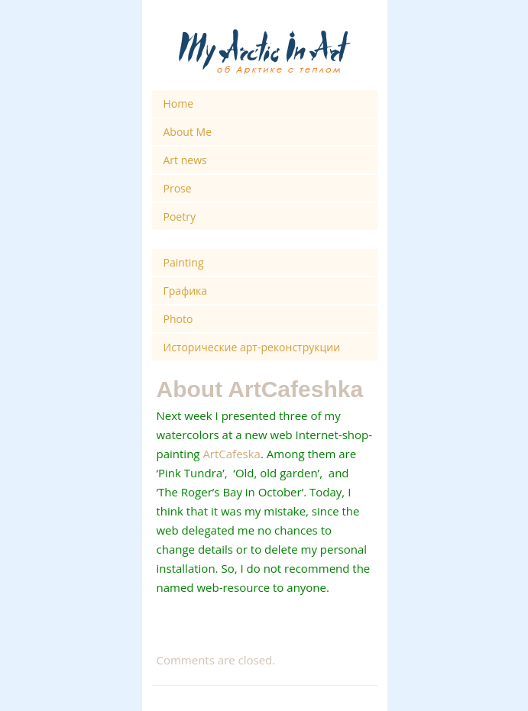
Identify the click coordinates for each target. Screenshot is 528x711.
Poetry (180, 216)
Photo (178, 319)
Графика (186, 290)
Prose (178, 188)
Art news (185, 160)
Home (179, 103)
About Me (188, 131)
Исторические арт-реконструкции (252, 347)
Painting (184, 262)
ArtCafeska (231, 453)
